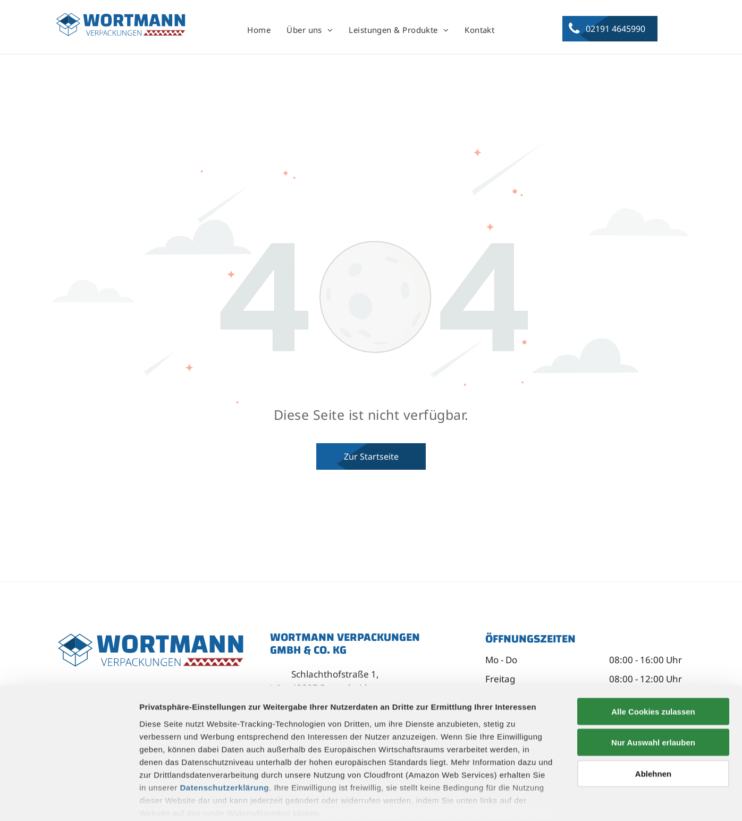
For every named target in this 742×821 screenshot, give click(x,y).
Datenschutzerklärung (224, 733)
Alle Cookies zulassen (653, 657)
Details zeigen (565, 800)
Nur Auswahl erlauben (653, 687)
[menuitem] (259, 30)
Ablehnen (653, 719)
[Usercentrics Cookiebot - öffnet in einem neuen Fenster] (68, 800)
